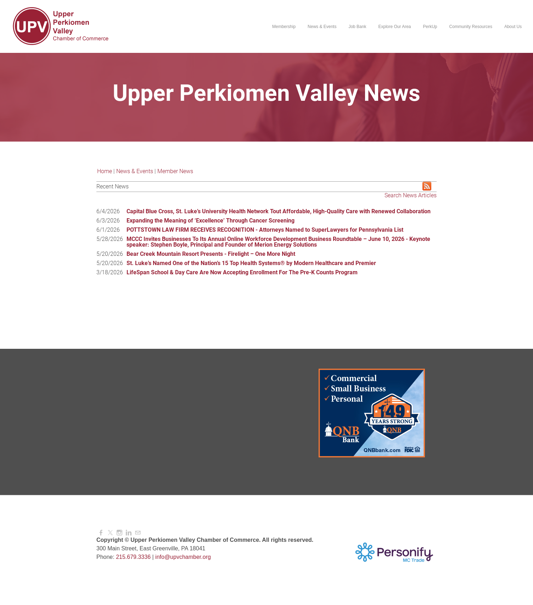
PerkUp (430, 26)
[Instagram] (119, 532)
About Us (513, 26)
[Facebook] (101, 532)
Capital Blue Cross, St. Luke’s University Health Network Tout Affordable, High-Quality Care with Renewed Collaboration (279, 211)
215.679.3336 (133, 557)
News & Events (322, 26)
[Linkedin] (128, 532)
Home (104, 171)
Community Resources (470, 26)
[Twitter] (110, 532)
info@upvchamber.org (183, 557)
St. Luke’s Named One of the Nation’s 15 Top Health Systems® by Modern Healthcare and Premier (251, 263)
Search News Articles (411, 195)
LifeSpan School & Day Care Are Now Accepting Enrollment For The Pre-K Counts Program (242, 272)
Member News (175, 171)
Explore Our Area (394, 26)
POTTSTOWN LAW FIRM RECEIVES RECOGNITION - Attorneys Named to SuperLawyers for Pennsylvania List (265, 229)
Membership (284, 26)
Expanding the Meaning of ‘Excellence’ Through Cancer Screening (210, 220)
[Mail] (138, 532)
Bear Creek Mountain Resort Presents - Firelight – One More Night (211, 254)
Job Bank (357, 26)
